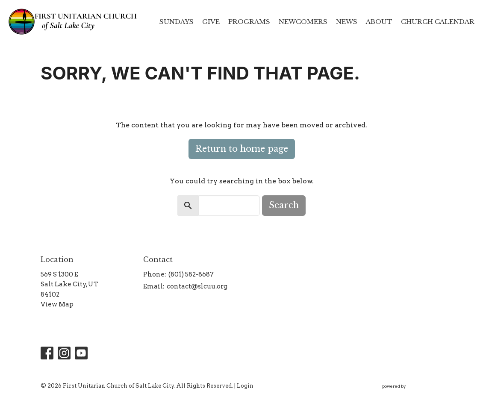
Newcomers (303, 22)
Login (245, 386)
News (346, 22)
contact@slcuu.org (197, 286)
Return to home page (241, 149)
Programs (249, 22)
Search (284, 205)
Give (211, 22)
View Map (57, 304)
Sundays (176, 22)
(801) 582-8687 (191, 274)
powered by (412, 386)
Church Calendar (437, 22)
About (379, 22)
